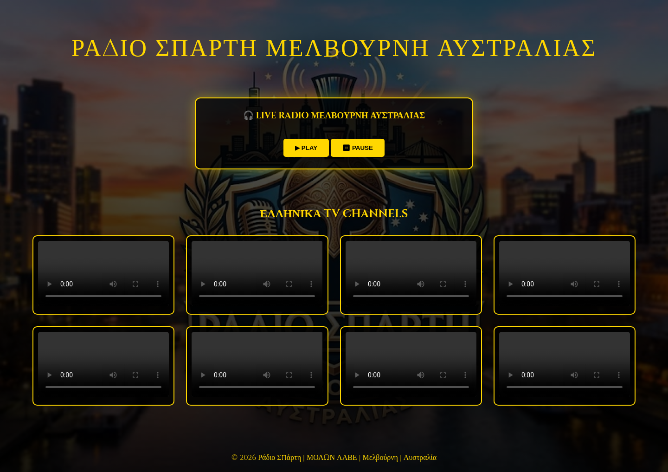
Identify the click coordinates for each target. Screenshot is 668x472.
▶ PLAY (306, 147)
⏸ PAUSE (357, 147)
